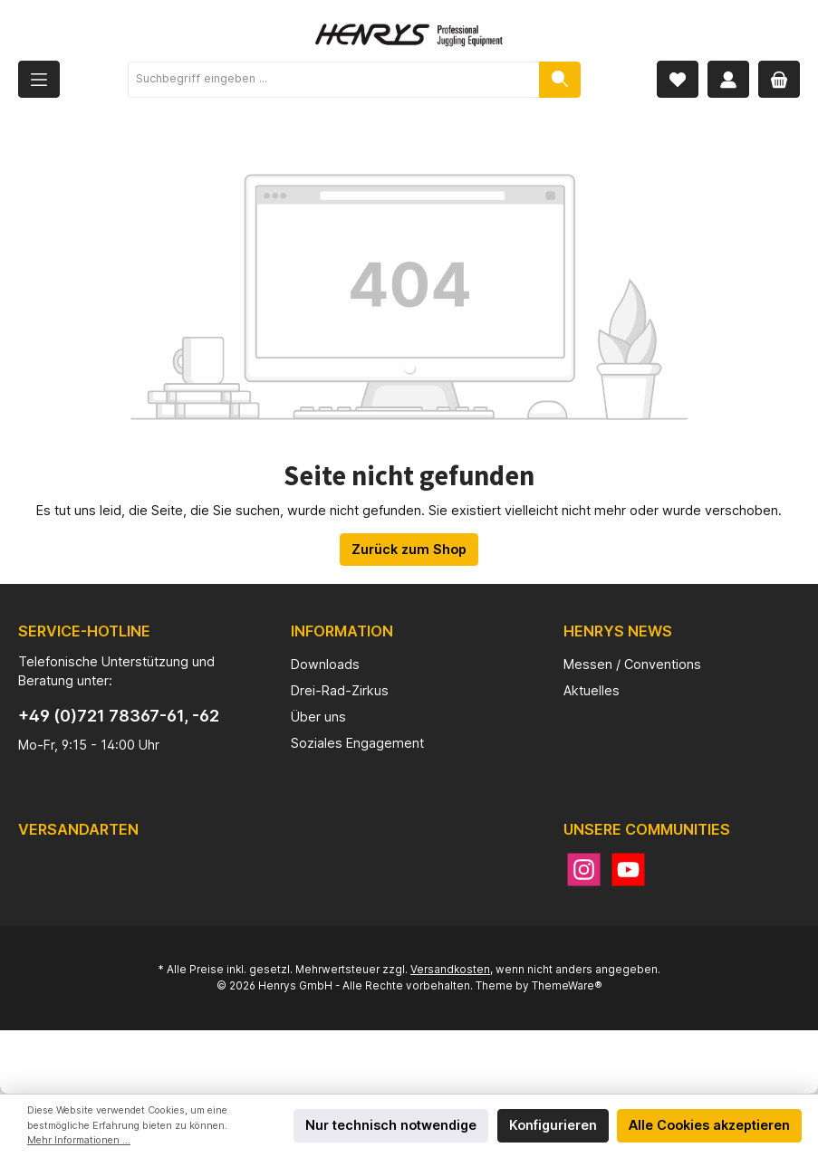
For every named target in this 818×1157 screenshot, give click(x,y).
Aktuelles (591, 690)
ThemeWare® (567, 986)
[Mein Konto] (728, 79)
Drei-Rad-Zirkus (340, 690)
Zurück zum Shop (409, 549)
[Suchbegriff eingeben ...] (334, 80)
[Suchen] (560, 80)
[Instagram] (583, 869)
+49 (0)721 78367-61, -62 (118, 715)
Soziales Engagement (357, 743)
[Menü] (39, 79)
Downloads (325, 664)
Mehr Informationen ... (78, 1140)
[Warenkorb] (779, 79)
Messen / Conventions (632, 664)
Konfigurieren (553, 1125)
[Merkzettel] (677, 79)
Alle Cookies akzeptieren (709, 1125)
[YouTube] (628, 869)
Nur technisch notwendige (390, 1125)
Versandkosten (450, 969)
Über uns (318, 716)
